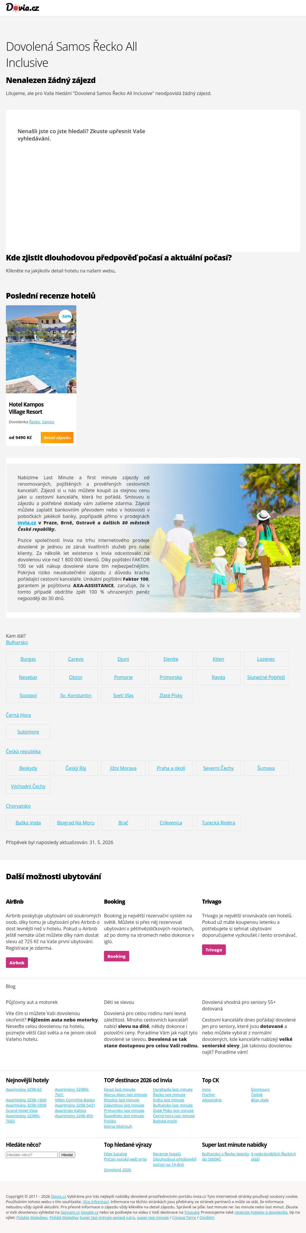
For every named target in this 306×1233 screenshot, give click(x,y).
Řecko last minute (169, 1094)
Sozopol (28, 695)
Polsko (110, 1121)
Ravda (218, 677)
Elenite (171, 659)
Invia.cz (27, 522)
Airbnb (16, 963)
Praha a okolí (171, 768)
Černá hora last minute (174, 1115)
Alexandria (211, 1099)
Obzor (76, 677)
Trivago (214, 950)
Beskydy (28, 768)
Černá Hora (18, 715)
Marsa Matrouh (118, 1126)
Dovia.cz (58, 1196)
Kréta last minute (168, 1099)
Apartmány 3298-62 (24, 1089)
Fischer (208, 1094)
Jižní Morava (123, 768)
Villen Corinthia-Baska (75, 1099)
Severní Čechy (218, 768)
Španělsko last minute (124, 1115)
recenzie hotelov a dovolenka (260, 1212)
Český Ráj (75, 768)
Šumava (266, 768)
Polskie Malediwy (32, 1217)
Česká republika (23, 751)
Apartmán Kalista (70, 1110)
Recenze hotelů (167, 1153)
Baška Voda (28, 822)
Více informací (96, 1201)
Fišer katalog (115, 1153)
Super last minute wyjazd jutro (107, 1217)
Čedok (257, 1094)
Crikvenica (171, 822)
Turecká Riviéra (218, 822)
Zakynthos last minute (124, 1105)
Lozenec (266, 659)
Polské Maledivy (64, 1217)
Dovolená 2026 (117, 1169)
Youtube (192, 1212)
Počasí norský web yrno (125, 1159)
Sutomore (28, 732)
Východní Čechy (28, 786)
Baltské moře (165, 1121)
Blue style (260, 1099)
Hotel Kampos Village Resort (26, 408)
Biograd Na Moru (76, 822)
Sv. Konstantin (75, 695)
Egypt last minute (119, 1089)
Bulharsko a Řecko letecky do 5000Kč (225, 1156)
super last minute (153, 1217)
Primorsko (171, 677)
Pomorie (123, 677)
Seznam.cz (70, 1212)
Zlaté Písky (171, 695)
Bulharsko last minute (173, 1105)
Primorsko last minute (124, 1110)
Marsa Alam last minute (125, 1094)
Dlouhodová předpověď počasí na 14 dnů (174, 1161)
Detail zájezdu (57, 437)
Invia (206, 1089)
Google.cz (89, 1212)
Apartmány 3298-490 (74, 1115)
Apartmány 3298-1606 (26, 1099)
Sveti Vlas (123, 695)
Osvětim (206, 1217)
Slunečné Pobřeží (266, 677)
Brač (123, 822)
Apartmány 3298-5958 (26, 1105)
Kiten (218, 659)
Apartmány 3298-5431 (75, 1105)
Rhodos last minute (121, 1099)
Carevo (75, 659)
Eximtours (260, 1089)
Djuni (123, 659)
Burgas (28, 659)
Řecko (34, 421)
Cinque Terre (184, 1217)
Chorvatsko (18, 806)
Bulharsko (17, 642)
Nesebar (28, 677)
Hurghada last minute (173, 1089)
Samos (48, 421)
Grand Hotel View (22, 1110)
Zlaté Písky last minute (173, 1110)
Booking (116, 956)
